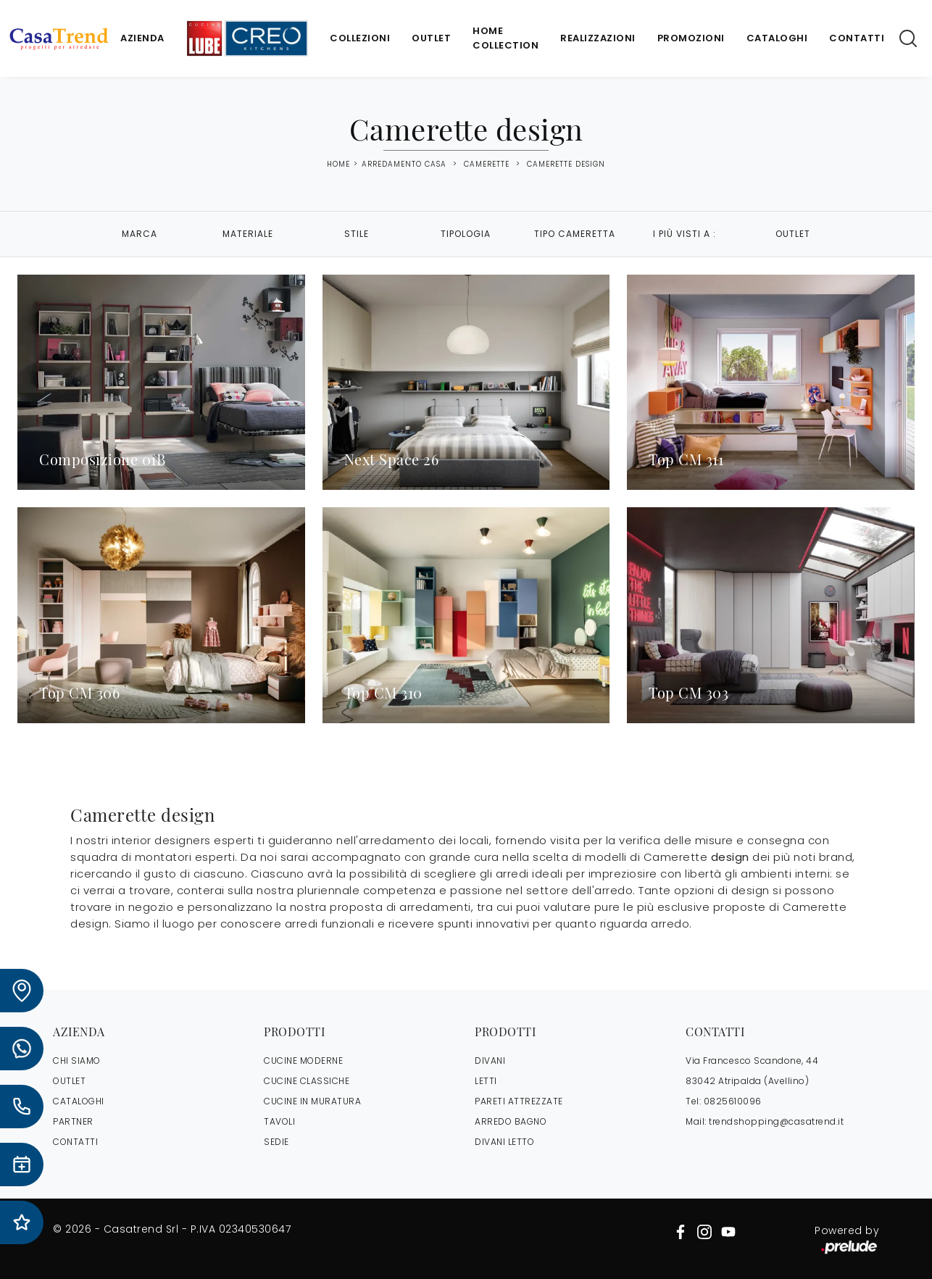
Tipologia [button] (466, 234)
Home (338, 164)
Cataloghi (777, 38)
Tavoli (279, 1121)
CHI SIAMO (77, 1060)
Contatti (856, 38)
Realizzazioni (598, 38)
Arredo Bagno (510, 1121)
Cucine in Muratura (312, 1101)
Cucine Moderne (303, 1060)
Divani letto (504, 1142)
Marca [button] (139, 234)
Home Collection (505, 38)
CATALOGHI (78, 1101)
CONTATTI (75, 1142)
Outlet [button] (792, 234)
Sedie (276, 1142)
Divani (490, 1060)
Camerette (486, 164)
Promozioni (691, 38)
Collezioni (360, 38)
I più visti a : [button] (684, 234)
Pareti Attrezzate (519, 1101)
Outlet (431, 38)
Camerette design (566, 164)
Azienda (142, 38)
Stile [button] (356, 234)
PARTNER (73, 1121)
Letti (486, 1081)
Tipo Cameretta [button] (574, 234)
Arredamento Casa (404, 164)
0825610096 (733, 1101)
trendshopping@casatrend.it (776, 1121)
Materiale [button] (247, 234)
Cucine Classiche (306, 1081)
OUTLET (69, 1081)
